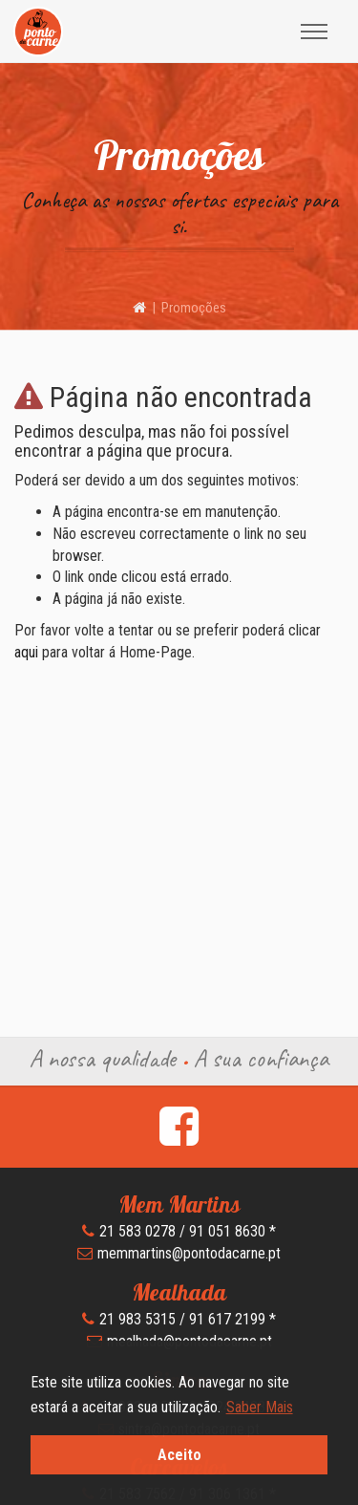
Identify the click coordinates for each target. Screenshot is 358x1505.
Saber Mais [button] (259, 1407)
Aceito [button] (179, 1455)
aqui (26, 652)
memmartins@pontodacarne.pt (189, 1253)
